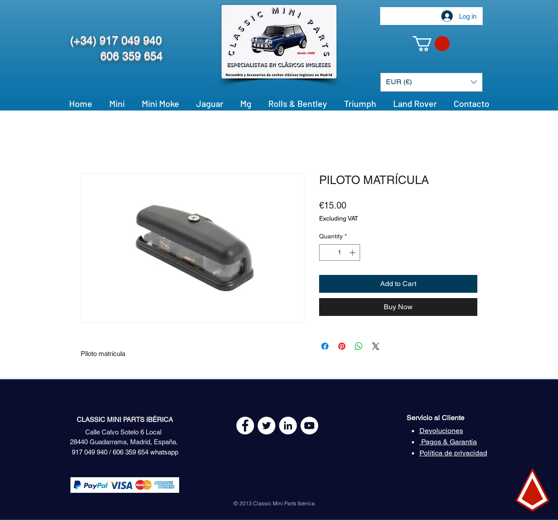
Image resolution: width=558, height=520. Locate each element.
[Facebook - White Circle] (245, 425)
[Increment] (353, 252)
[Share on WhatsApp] (358, 346)
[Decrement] (326, 252)
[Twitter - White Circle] (266, 425)
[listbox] (431, 82)
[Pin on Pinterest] (341, 346)
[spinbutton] (340, 252)
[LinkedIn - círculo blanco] (288, 425)
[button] (431, 43)
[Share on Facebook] (325, 346)
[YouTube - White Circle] (309, 425)
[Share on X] (375, 346)
